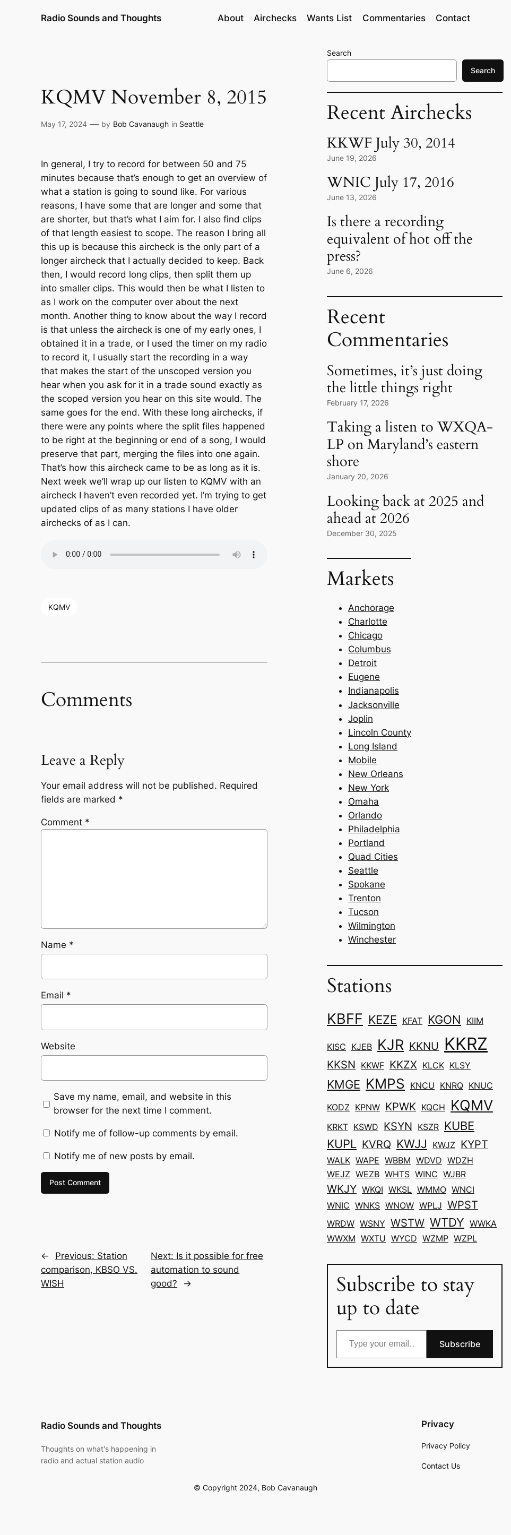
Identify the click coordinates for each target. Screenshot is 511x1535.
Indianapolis (373, 690)
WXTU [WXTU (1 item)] (373, 1238)
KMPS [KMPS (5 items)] (385, 1083)
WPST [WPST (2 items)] (462, 1204)
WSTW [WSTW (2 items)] (408, 1223)
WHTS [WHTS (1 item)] (397, 1174)
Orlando (365, 815)
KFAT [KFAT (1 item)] (412, 1020)
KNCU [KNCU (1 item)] (422, 1085)
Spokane (366, 884)
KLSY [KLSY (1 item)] (460, 1065)
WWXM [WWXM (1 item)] (341, 1238)
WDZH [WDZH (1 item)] (460, 1160)
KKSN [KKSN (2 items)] (341, 1064)
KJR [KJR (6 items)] (390, 1045)
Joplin (360, 718)
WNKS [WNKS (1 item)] (367, 1205)
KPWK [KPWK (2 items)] (400, 1106)
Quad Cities (373, 856)
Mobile (362, 760)
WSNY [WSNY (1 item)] (372, 1223)
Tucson (363, 912)
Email (56, 995)
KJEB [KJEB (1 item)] (361, 1046)
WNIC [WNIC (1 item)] (338, 1205)
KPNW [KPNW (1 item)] (367, 1107)
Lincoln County (379, 732)
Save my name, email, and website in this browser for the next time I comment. (142, 1103)
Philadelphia (374, 829)
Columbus (369, 649)
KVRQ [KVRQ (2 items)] (376, 1144)
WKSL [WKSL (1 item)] (400, 1189)
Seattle (191, 123)
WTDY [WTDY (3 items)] (447, 1222)
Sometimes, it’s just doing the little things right (404, 380)
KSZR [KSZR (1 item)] (428, 1127)
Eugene (364, 676)
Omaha (363, 801)
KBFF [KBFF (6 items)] (345, 1019)
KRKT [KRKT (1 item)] (337, 1127)
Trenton (364, 898)
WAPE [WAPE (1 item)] (367, 1160)
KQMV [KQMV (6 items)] (472, 1105)
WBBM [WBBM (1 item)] (398, 1160)
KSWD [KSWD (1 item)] (365, 1127)
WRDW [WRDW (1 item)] (340, 1223)
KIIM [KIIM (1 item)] (474, 1020)
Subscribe (459, 1344)
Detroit (362, 663)
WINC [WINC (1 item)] (426, 1174)
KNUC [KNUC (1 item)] (481, 1085)
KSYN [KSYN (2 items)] (398, 1126)
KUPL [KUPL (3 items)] (342, 1144)
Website (58, 1046)
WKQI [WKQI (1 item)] (372, 1189)
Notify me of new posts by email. (124, 1156)
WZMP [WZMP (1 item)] (435, 1238)
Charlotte (367, 621)
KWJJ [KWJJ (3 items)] (411, 1144)
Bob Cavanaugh (141, 123)
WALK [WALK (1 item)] (338, 1160)
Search (339, 52)
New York (368, 787)
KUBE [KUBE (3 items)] (459, 1126)
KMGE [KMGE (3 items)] (343, 1084)
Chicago (365, 635)
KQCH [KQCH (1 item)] (433, 1107)
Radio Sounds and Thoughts (101, 17)
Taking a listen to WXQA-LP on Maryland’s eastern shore (410, 445)
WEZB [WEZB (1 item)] (367, 1174)
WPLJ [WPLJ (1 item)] (430, 1205)
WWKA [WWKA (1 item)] (483, 1223)
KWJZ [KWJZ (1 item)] (443, 1145)
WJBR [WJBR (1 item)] (454, 1174)
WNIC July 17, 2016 (390, 183)
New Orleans (375, 774)
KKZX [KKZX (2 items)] (403, 1064)
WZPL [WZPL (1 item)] (465, 1238)
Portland (366, 843)
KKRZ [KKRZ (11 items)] (466, 1043)
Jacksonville (374, 705)
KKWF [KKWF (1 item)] (372, 1065)
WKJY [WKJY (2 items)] (342, 1189)
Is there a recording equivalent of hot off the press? (400, 239)
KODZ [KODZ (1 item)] (338, 1107)
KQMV (59, 606)
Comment (65, 822)
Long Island (372, 746)
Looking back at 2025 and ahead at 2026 (405, 510)
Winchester (372, 939)
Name (57, 944)
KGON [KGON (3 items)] (444, 1020)
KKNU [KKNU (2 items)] (424, 1046)
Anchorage (371, 607)
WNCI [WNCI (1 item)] (463, 1189)
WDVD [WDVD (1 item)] (429, 1160)
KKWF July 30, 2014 (391, 143)
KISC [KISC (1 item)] (336, 1046)
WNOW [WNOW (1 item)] (399, 1205)
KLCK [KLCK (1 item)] (433, 1065)
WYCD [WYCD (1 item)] (404, 1238)
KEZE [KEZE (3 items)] (382, 1020)
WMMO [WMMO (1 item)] (431, 1189)
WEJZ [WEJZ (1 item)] (338, 1174)
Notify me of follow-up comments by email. (146, 1133)
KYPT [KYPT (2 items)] (474, 1144)
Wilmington (371, 925)
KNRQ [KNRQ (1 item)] (451, 1085)
